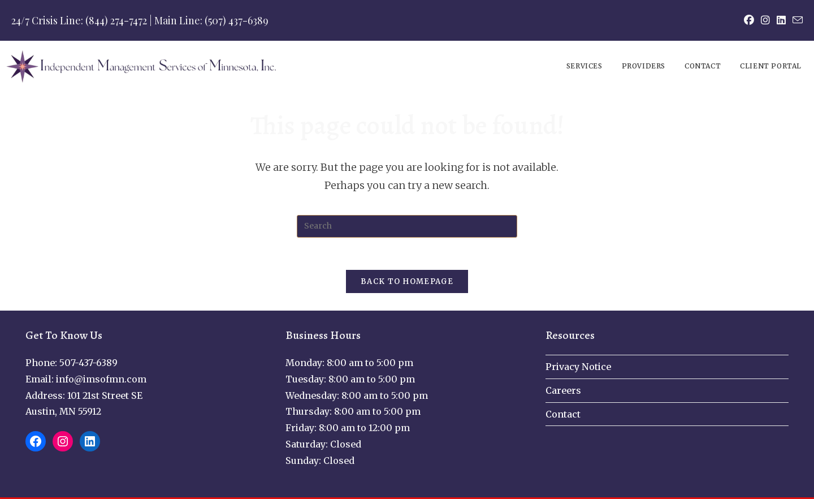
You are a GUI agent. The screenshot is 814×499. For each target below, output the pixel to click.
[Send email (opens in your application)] (796, 21)
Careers (563, 392)
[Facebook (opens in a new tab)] (749, 20)
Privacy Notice (578, 369)
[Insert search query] (407, 226)
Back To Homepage (407, 284)
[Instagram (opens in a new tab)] (765, 20)
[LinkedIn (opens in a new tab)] (781, 20)
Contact (563, 415)
